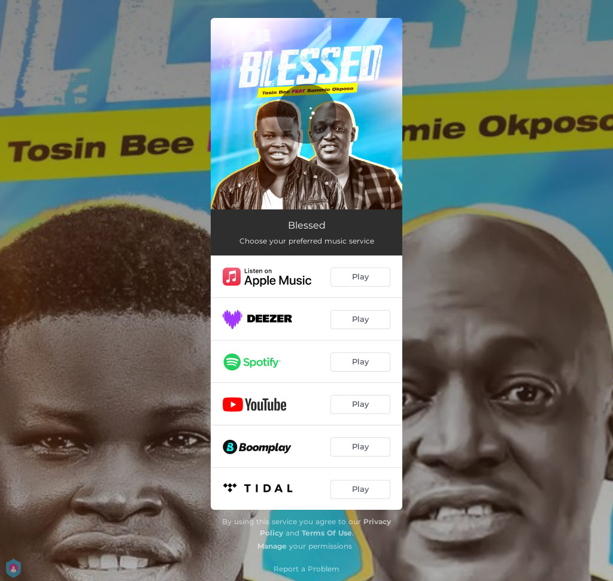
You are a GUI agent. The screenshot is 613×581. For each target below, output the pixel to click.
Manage (272, 546)
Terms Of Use (327, 532)
